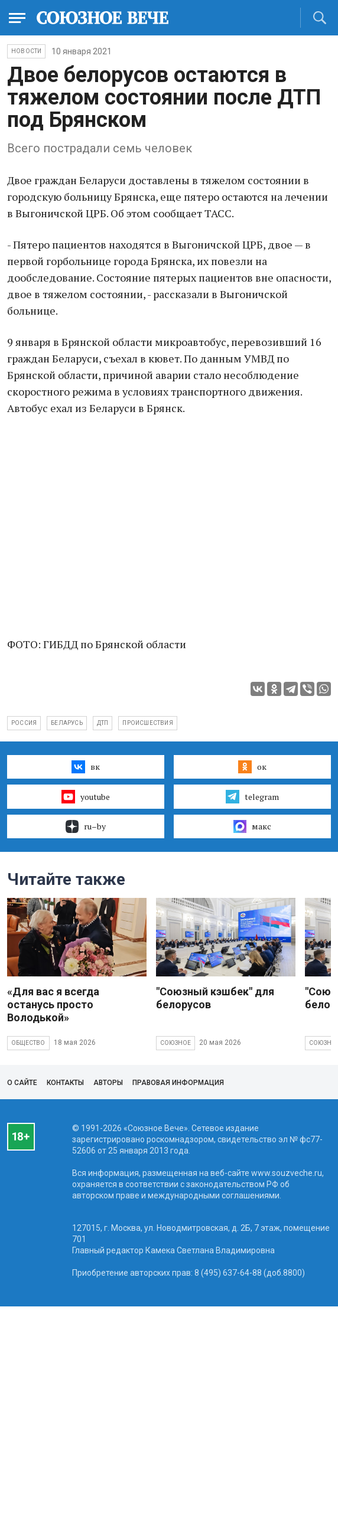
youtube (85, 796)
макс (252, 826)
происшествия (147, 723)
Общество (28, 1043)
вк (85, 766)
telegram (252, 796)
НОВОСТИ (26, 51)
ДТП (103, 723)
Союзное (175, 1043)
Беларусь (67, 723)
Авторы (108, 1083)
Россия (24, 723)
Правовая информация (178, 1083)
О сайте (22, 1083)
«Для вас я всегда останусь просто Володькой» (53, 1004)
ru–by (86, 826)
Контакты (65, 1083)
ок (252, 766)
